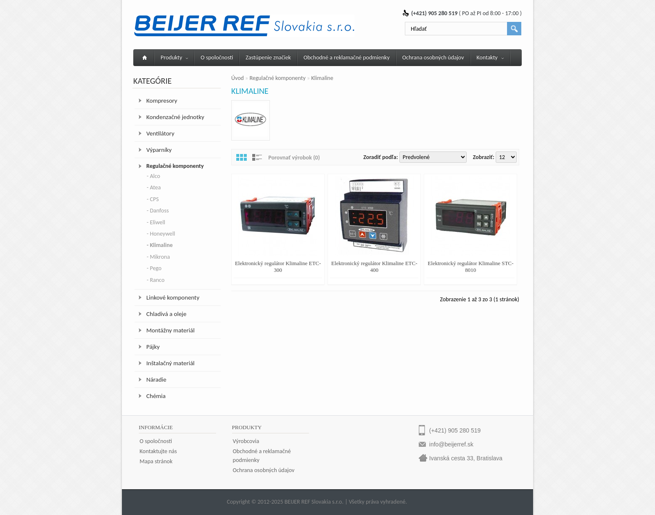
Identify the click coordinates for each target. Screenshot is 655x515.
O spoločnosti (217, 57)
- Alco (153, 176)
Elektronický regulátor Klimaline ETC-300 (278, 266)
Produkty (174, 57)
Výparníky (159, 150)
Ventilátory (160, 133)
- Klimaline (160, 245)
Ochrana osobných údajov (433, 57)
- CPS (153, 199)
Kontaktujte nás (158, 451)
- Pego (154, 268)
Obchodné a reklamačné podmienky (347, 57)
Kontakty (490, 57)
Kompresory (161, 100)
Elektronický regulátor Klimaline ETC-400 (374, 266)
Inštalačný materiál (170, 363)
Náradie (156, 379)
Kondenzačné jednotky (175, 117)
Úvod (237, 78)
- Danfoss (158, 210)
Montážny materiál (170, 330)
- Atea (154, 187)
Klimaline (322, 78)
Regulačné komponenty (175, 166)
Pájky (153, 346)
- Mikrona (158, 256)
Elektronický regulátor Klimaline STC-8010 (470, 266)
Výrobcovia (246, 441)
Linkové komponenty (172, 297)
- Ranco (155, 280)
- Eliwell (156, 222)
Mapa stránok (156, 461)
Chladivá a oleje (166, 314)
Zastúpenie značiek (268, 57)
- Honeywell (161, 233)
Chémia (156, 396)
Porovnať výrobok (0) (294, 157)
